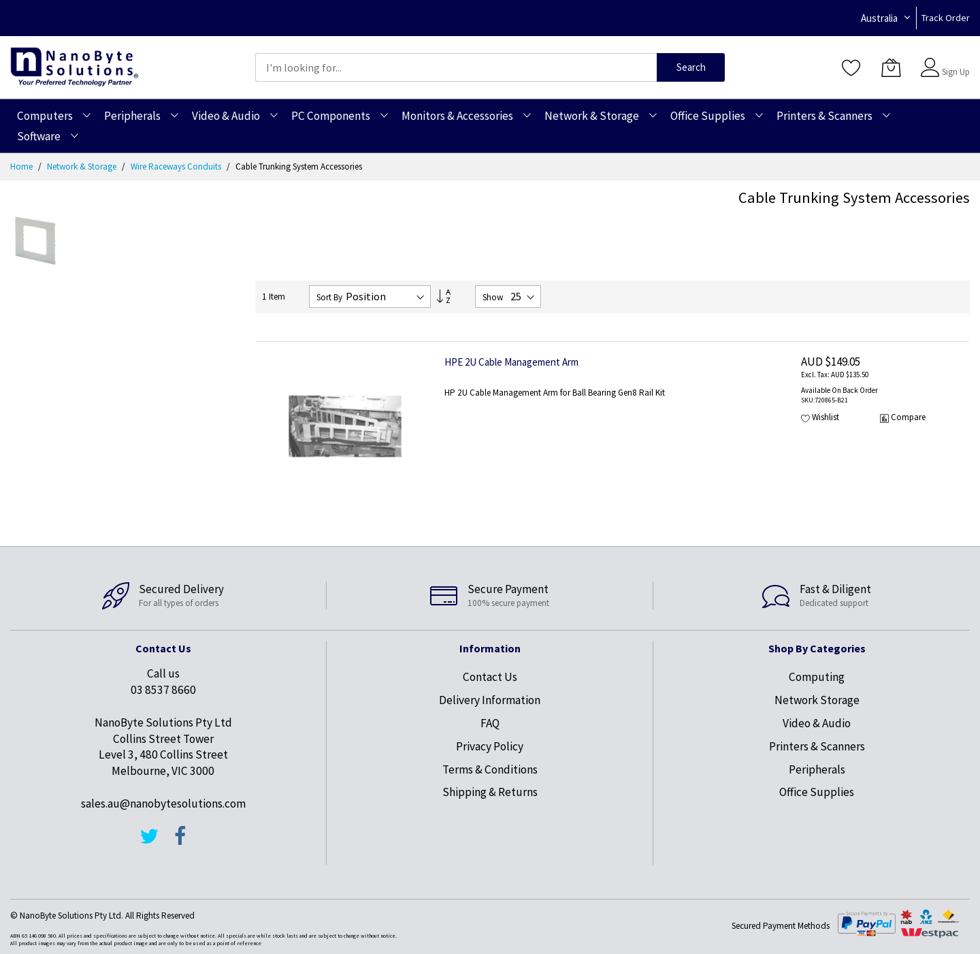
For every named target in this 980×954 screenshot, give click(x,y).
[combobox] (456, 67)
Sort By (329, 297)
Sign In (954, 61)
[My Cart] (890, 67)
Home (22, 166)
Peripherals (817, 769)
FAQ (490, 723)
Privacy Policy (489, 746)
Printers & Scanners (817, 746)
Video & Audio (817, 723)
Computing (817, 676)
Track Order (945, 18)
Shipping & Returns (490, 791)
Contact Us (490, 676)
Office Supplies (816, 791)
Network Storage (817, 700)
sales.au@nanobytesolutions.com (163, 803)
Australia (879, 18)
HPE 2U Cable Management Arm (511, 361)
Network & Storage (82, 166)
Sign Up (956, 72)
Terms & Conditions (490, 769)
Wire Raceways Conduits (177, 166)
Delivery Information (489, 700)
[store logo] (74, 67)
